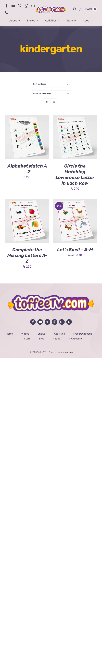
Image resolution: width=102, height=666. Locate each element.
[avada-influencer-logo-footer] (51, 296)
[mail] (33, 6)
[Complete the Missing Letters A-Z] (27, 201)
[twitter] (19, 6)
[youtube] (13, 6)
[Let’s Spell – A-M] (75, 201)
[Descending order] (68, 84)
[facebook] (6, 6)
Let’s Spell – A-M (75, 249)
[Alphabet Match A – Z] (27, 117)
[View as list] (54, 102)
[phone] (6, 12)
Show (42, 94)
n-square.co (67, 352)
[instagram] (26, 6)
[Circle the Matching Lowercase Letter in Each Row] (75, 117)
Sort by (39, 84)
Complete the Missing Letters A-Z (27, 255)
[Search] (74, 9)
